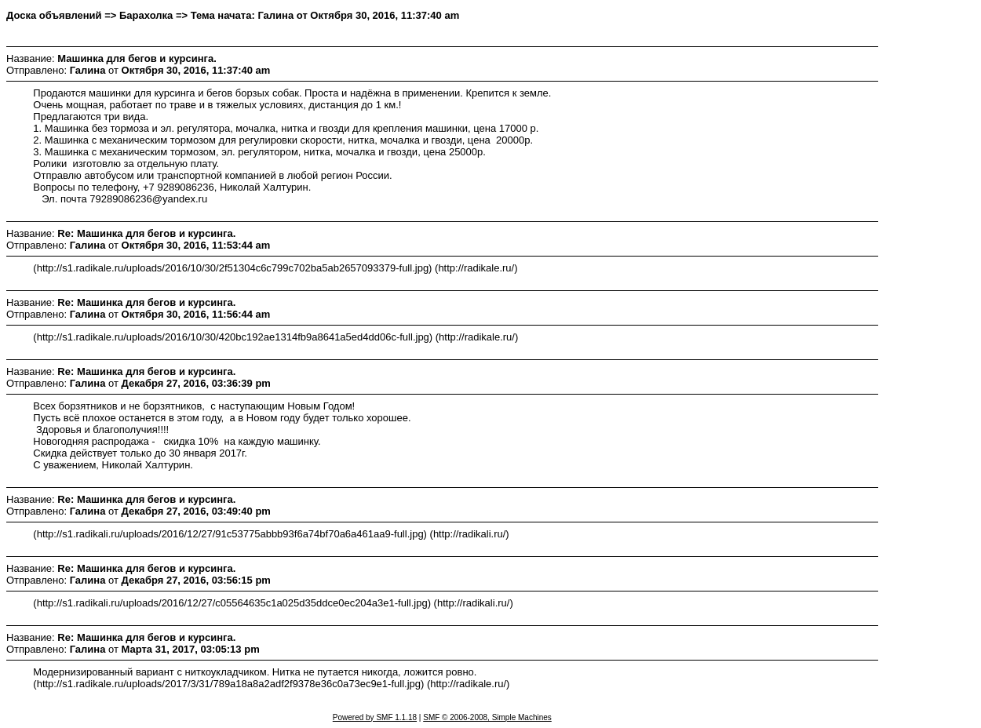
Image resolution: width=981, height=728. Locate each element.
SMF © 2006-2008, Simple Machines (487, 717)
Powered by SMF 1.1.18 (375, 717)
